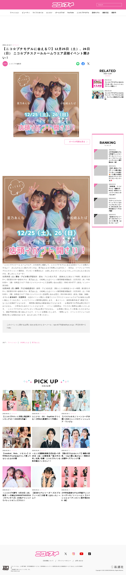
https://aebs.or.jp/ (15, 571)
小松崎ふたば (24, 342)
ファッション (12, 342)
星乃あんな (36, 342)
